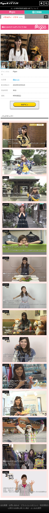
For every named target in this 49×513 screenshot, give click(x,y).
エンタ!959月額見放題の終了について (24, 8)
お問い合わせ (14, 505)
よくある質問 (36, 508)
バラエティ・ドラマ (13, 17)
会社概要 (3, 505)
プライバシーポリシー (29, 505)
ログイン (24, 105)
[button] (46, 36)
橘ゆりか (16, 80)
